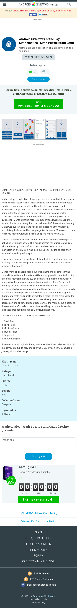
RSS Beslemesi (41, 573)
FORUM (38, 555)
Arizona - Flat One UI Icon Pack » (38, 521)
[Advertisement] (38, 29)
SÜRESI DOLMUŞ (38, 57)
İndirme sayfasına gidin (38, 499)
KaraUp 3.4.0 (27, 467)
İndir (38, 104)
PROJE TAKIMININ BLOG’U (38, 561)
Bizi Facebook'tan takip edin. (41, 584)
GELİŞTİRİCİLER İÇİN (38, 538)
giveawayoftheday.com (44, 596)
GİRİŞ (38, 532)
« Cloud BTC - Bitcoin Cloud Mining (38, 513)
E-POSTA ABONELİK (38, 544)
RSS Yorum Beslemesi (41, 579)
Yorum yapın (38, 79)
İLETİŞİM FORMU (38, 549)
